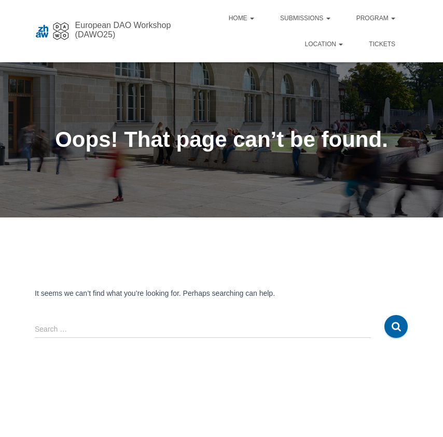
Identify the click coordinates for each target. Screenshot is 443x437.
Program (375, 18)
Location (324, 44)
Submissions (305, 18)
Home (241, 18)
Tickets (382, 44)
